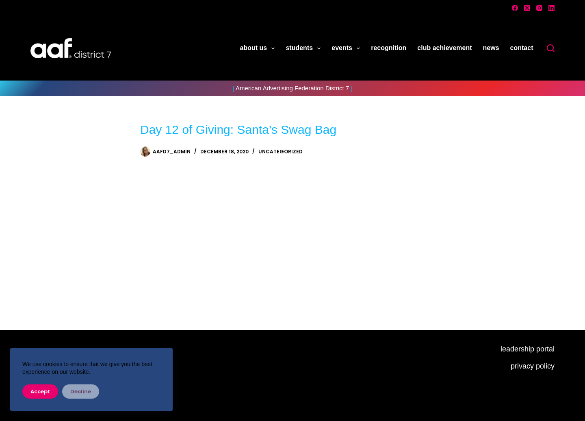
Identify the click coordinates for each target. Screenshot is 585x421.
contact (521, 47)
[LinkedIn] (551, 8)
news (491, 47)
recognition (388, 47)
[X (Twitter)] (527, 8)
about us (259, 48)
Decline (80, 391)
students (305, 48)
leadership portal (527, 349)
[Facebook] (515, 8)
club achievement (444, 47)
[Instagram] (539, 8)
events (347, 48)
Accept (40, 391)
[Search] (551, 48)
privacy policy (533, 366)
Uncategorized (280, 151)
